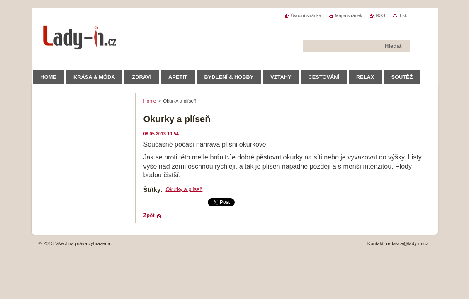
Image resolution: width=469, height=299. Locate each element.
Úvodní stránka (306, 15)
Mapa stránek (348, 15)
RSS (380, 15)
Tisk (403, 15)
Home (149, 100)
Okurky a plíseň (183, 189)
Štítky (152, 189)
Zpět (149, 215)
